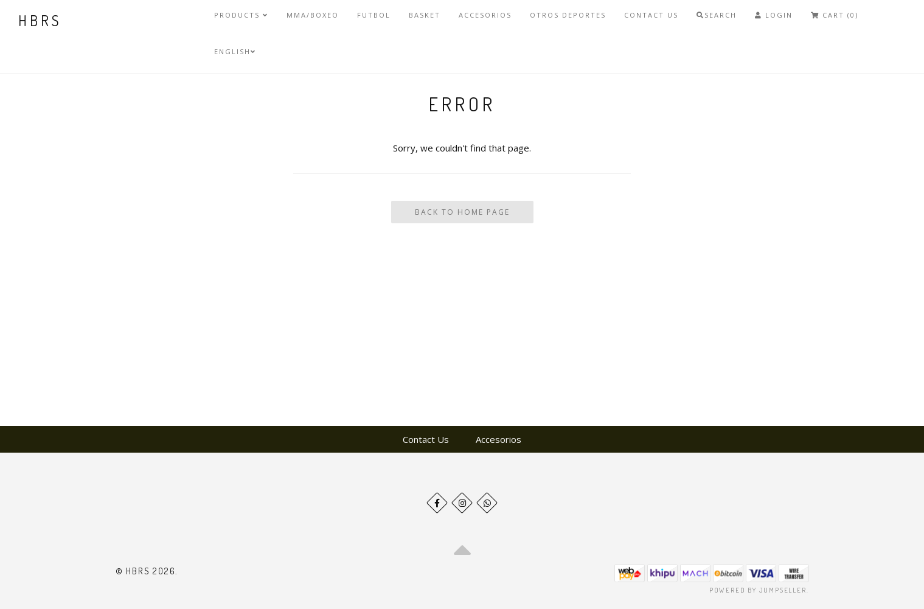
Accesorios (485, 14)
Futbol (374, 14)
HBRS (39, 20)
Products (241, 14)
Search (716, 14)
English (235, 51)
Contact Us (651, 14)
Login (774, 14)
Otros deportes (568, 14)
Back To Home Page (462, 212)
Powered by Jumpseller (758, 590)
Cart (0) (834, 14)
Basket (424, 14)
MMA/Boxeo (313, 14)
